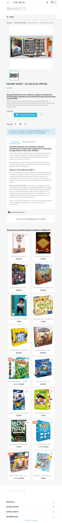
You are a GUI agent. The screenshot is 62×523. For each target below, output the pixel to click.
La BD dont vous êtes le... (18, 256)
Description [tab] (15, 142)
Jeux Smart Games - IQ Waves (19, 413)
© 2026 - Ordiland (31, 520)
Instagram (18, 490)
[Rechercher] (17, 9)
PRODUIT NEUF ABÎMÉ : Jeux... (18, 476)
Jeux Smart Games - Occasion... (18, 381)
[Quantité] (9, 115)
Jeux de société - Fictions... (19, 287)
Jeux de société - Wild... (43, 350)
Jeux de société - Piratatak (19, 319)
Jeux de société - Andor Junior (43, 287)
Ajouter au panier (25, 115)
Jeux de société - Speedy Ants (43, 319)
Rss (13, 490)
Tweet (20, 124)
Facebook (8, 490)
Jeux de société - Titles (43, 444)
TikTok (24, 490)
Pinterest (25, 124)
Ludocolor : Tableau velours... (43, 476)
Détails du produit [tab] (29, 142)
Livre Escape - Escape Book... (18, 444)
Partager (15, 124)
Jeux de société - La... (43, 381)
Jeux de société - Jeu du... (43, 256)
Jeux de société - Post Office (18, 350)
